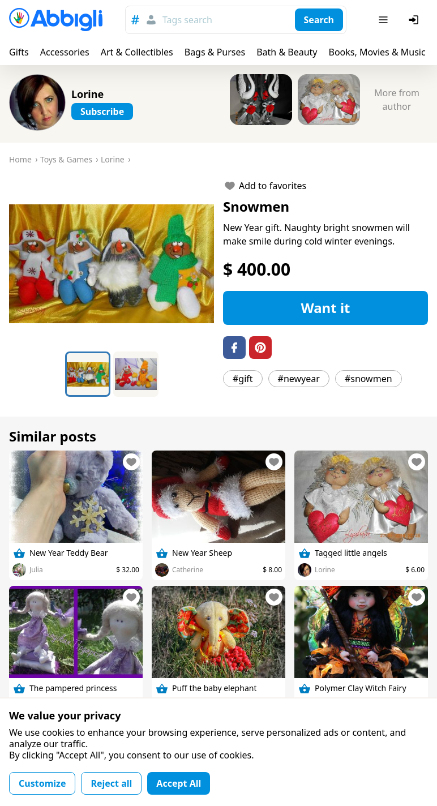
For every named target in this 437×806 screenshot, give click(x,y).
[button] (111, 264)
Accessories (64, 52)
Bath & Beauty (286, 52)
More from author (396, 100)
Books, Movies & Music (376, 52)
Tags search (187, 20)
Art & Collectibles (137, 52)
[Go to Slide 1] (87, 374)
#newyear (299, 378)
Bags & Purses (215, 52)
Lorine (87, 94)
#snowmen (368, 378)
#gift (243, 378)
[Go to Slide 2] (135, 374)
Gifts (19, 52)
